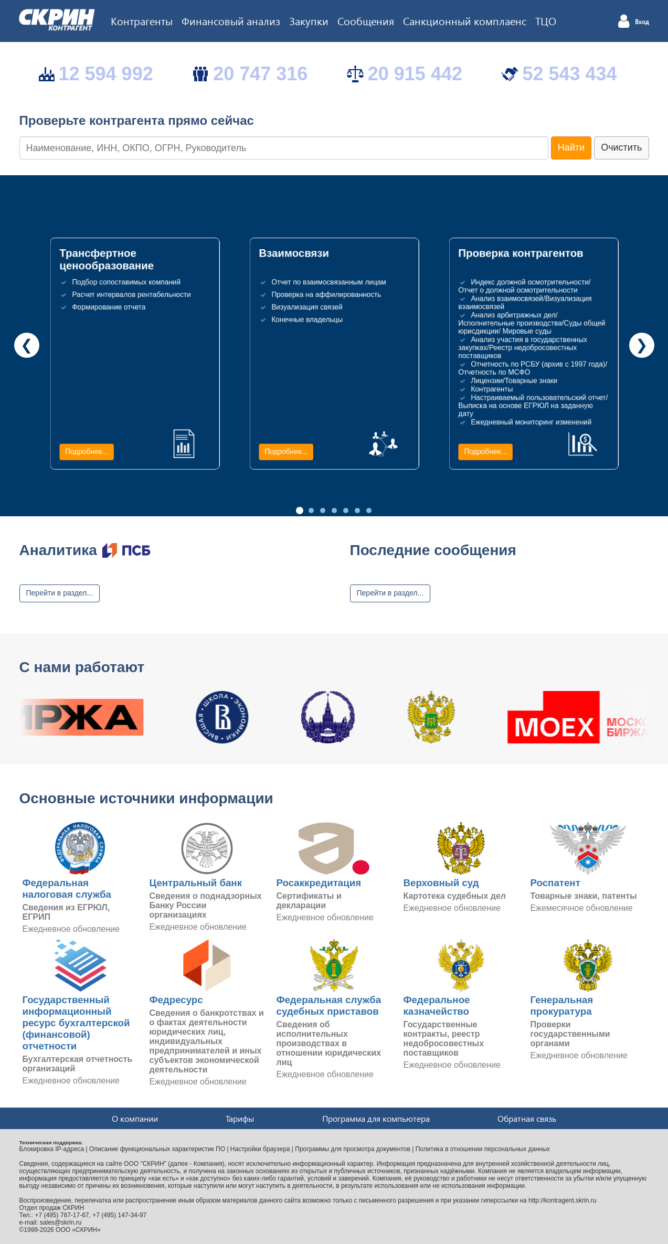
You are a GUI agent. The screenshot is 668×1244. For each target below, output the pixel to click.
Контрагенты (142, 20)
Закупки (308, 20)
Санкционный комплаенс (464, 20)
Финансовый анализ (231, 20)
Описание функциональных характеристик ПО (157, 1149)
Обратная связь (526, 1118)
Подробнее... (86, 451)
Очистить (621, 147)
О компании (135, 1118)
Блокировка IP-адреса (51, 1149)
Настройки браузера (260, 1149)
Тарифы (240, 1118)
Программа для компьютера (376, 1118)
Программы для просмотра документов (352, 1149)
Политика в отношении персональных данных (483, 1149)
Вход (642, 22)
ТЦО (545, 20)
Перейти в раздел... (59, 593)
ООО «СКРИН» (78, 1230)
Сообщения (365, 20)
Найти (571, 147)
